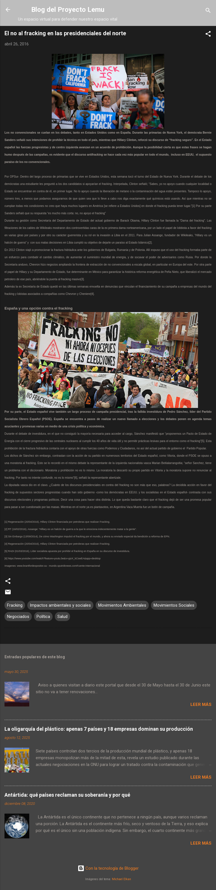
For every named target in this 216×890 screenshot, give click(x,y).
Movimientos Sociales (174, 605)
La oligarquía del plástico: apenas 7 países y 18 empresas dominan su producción (98, 729)
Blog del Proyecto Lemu (67, 10)
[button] (208, 34)
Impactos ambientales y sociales (60, 605)
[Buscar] (208, 11)
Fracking (14, 605)
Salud (62, 616)
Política (43, 616)
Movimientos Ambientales (122, 605)
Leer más (201, 704)
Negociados (18, 616)
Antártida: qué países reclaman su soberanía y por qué (67, 795)
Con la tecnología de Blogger (108, 868)
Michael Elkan (121, 879)
